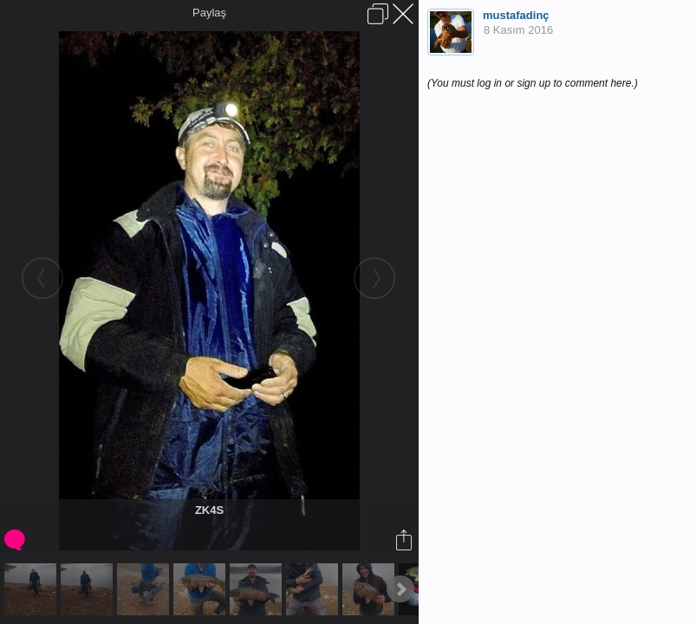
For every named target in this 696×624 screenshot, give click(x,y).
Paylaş (209, 12)
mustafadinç (516, 15)
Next (400, 589)
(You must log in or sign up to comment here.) (532, 83)
